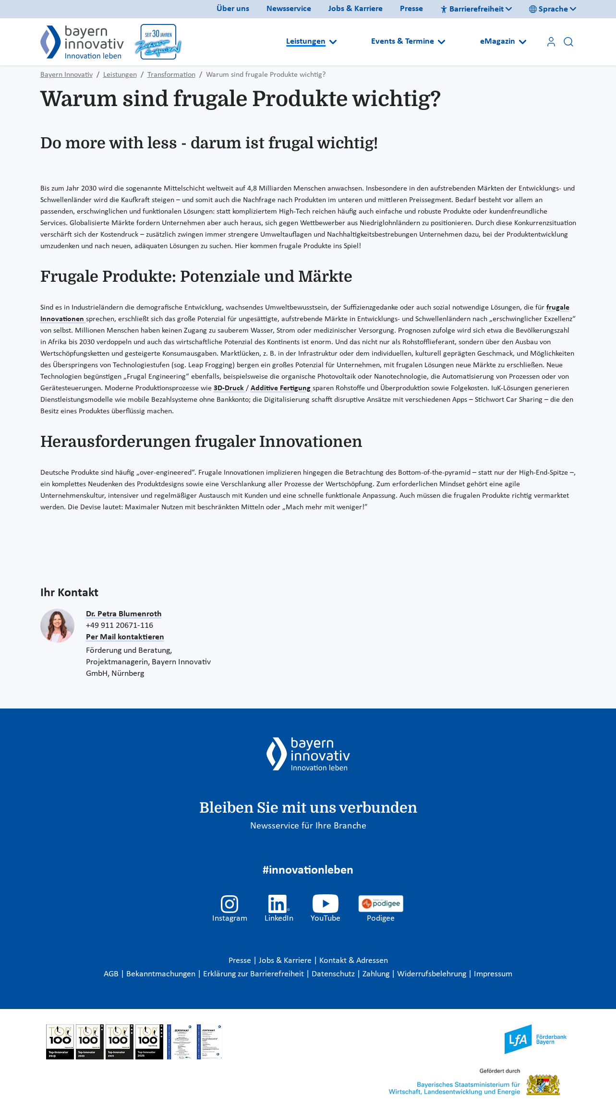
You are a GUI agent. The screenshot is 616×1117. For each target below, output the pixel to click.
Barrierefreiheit (472, 9)
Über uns (233, 8)
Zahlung (376, 974)
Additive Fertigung (282, 388)
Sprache (548, 9)
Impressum (493, 974)
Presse (411, 8)
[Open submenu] (333, 41)
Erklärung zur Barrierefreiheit (254, 974)
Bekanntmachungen (161, 974)
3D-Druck (230, 388)
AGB (112, 974)
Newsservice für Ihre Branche (308, 826)
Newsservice (288, 8)
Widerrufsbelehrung (432, 974)
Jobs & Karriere (355, 8)
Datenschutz (334, 974)
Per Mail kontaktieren (125, 637)
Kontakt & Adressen (353, 960)
